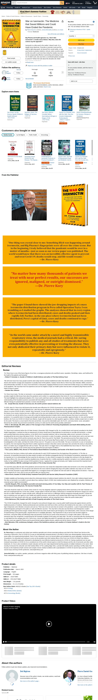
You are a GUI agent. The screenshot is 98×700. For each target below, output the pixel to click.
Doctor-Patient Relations (48, 163)
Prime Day (10, 7)
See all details (29, 78)
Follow (18, 73)
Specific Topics (37, 16)
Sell (79, 7)
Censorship (45, 16)
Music (83, 7)
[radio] (8, 134)
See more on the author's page (29, 681)
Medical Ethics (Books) (15, 590)
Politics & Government (26, 16)
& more (60, 30)
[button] (3, 7)
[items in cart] (95, 2)
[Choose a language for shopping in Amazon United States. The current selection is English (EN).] (67, 3)
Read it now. (47, 87)
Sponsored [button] (5, 692)
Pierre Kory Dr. (31, 30)
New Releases (57, 7)
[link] (15, 114)
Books (65, 7)
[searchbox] (38, 3)
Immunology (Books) (14, 593)
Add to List (74, 81)
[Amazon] (5, 2)
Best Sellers (47, 7)
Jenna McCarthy (47, 30)
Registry (89, 7)
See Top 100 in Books (33, 586)
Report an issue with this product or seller (38, 65)
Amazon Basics (37, 7)
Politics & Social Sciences (12, 16)
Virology (10, 588)
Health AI (17, 7)
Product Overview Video (10, 608)
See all (19, 69)
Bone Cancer (81, 163)
